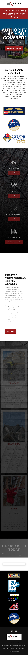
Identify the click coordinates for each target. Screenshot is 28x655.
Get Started (10, 331)
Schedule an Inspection (14, 48)
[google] (16, 631)
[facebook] (12, 631)
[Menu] (25, 4)
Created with (14, 651)
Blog (25, 645)
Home (3, 645)
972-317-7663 (16, 642)
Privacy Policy (8, 645)
